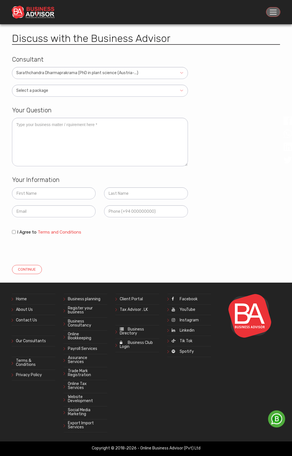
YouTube (183, 309)
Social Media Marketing (79, 412)
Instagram (185, 320)
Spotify (183, 351)
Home (21, 299)
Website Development (80, 398)
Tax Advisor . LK (134, 309)
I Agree (24, 232)
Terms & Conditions (26, 362)
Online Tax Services (77, 385)
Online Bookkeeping (79, 336)
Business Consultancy (79, 323)
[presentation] (55, 248)
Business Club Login (136, 344)
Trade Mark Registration (79, 372)
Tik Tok (182, 341)
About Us (24, 309)
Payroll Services (82, 348)
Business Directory (132, 331)
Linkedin (183, 330)
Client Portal (131, 299)
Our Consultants (31, 341)
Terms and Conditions (59, 232)
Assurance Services (77, 359)
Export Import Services (81, 425)
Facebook (185, 299)
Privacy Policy (29, 374)
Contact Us (26, 320)
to (56, 232)
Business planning (84, 299)
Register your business (80, 310)
